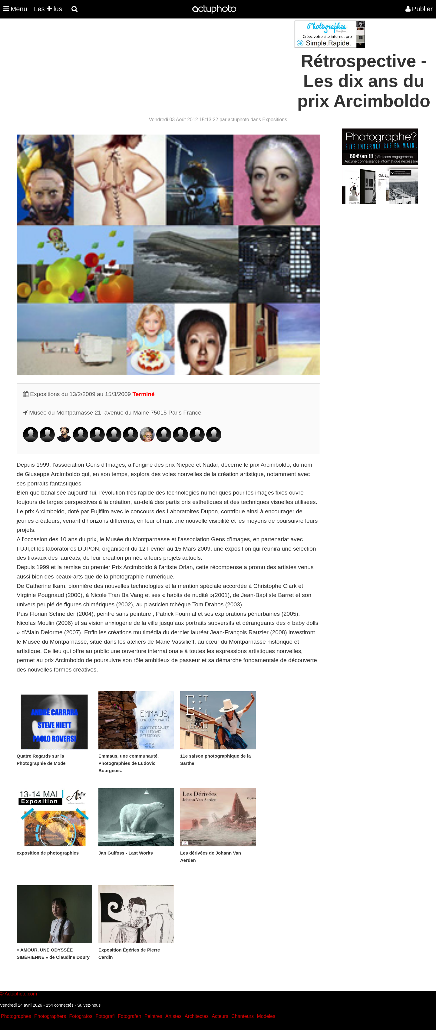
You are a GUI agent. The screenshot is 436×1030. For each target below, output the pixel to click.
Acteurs (220, 1016)
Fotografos (80, 1016)
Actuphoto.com (21, 993)
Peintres (153, 1016)
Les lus (48, 9)
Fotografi (104, 1016)
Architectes (197, 1016)
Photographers (50, 1016)
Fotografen (129, 1016)
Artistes (173, 1016)
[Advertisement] (181, 63)
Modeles (266, 1016)
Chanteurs (242, 1016)
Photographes (16, 1016)
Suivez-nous (89, 1005)
